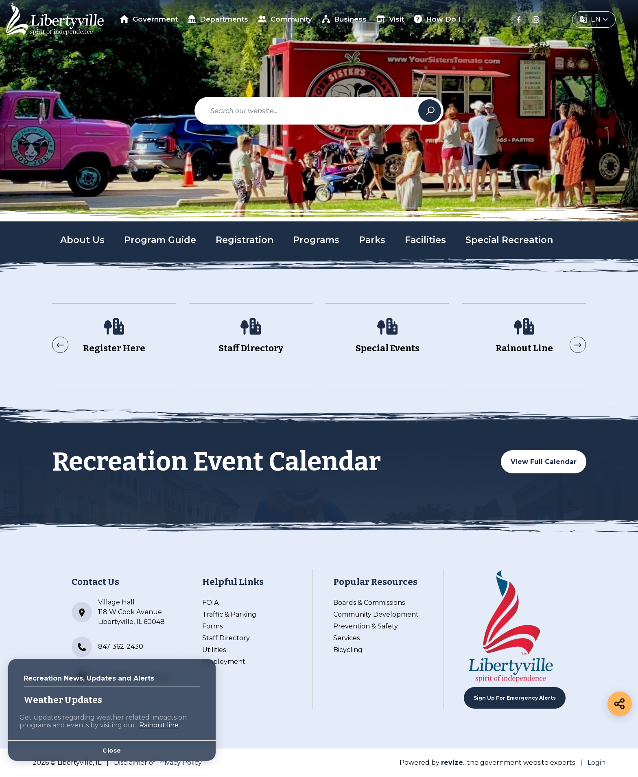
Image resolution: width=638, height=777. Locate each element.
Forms (212, 626)
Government (149, 19)
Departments (218, 19)
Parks (372, 239)
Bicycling (348, 650)
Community (285, 19)
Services (346, 638)
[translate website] (594, 19)
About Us (82, 239)
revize (452, 762)
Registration (244, 239)
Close (112, 750)
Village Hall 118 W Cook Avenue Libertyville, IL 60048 (118, 612)
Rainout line (159, 725)
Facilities (425, 239)
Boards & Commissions (369, 602)
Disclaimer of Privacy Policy (158, 762)
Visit (390, 19)
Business (344, 19)
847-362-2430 (107, 647)
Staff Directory (226, 638)
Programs (316, 239)
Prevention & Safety (365, 626)
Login (596, 762)
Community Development (376, 614)
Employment (223, 661)
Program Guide (160, 239)
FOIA (210, 602)
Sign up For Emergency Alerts (515, 698)
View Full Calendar (544, 462)
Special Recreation (509, 239)
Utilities (214, 650)
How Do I (437, 19)
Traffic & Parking (229, 614)
